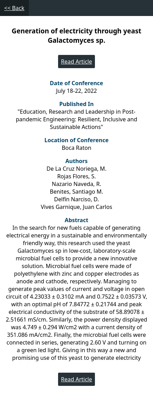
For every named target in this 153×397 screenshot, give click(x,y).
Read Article (76, 61)
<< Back (14, 8)
